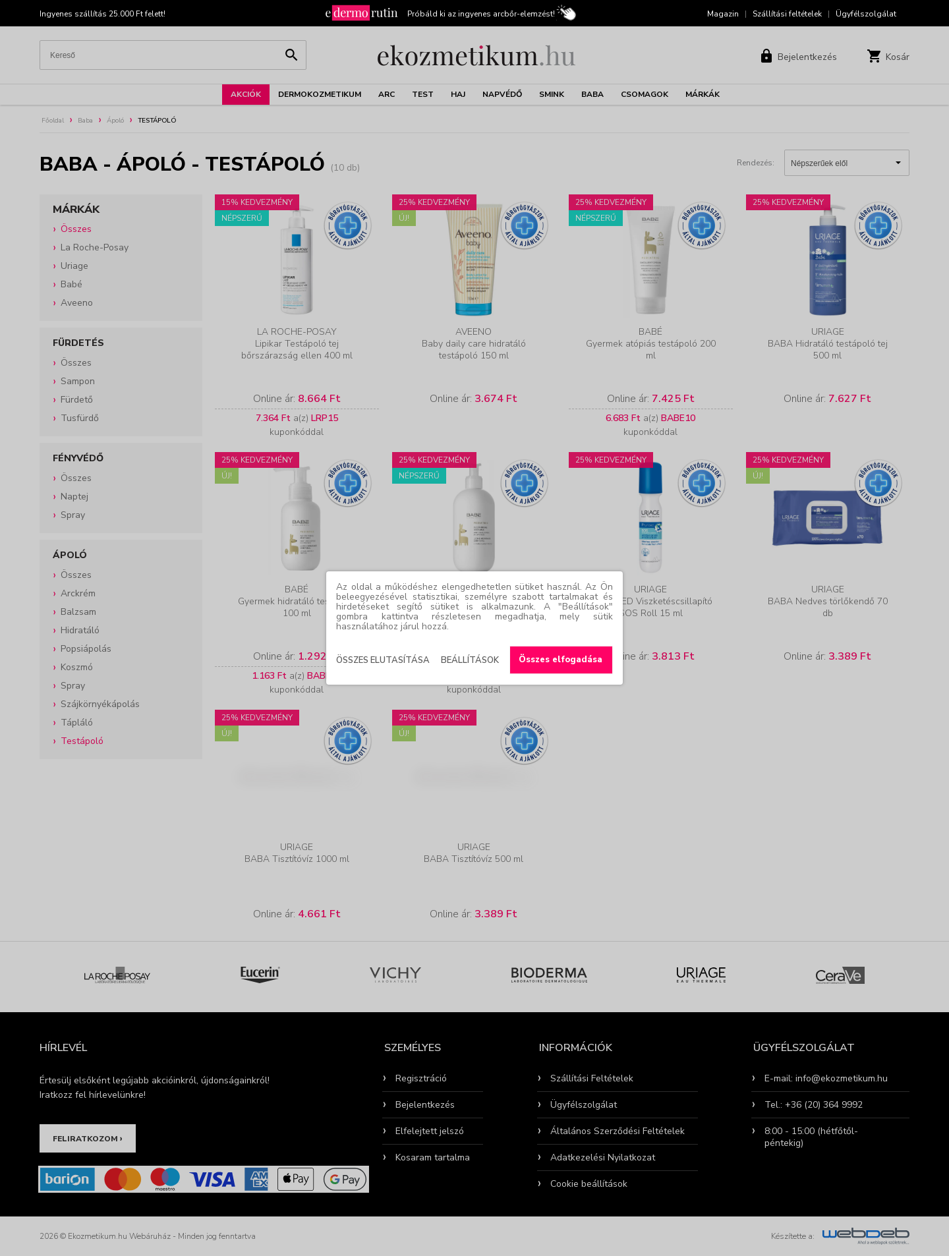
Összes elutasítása (383, 660)
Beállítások (470, 660)
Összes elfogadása (560, 660)
